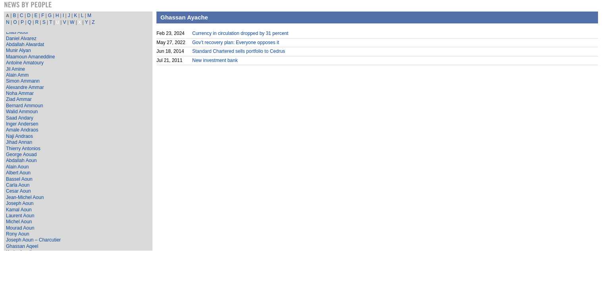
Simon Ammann (23, 81)
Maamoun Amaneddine (30, 57)
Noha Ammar (20, 93)
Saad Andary (19, 118)
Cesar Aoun (18, 191)
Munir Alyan (18, 50)
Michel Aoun (19, 221)
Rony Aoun (17, 234)
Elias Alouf (17, 32)
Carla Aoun (17, 185)
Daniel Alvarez (21, 38)
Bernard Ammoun (24, 105)
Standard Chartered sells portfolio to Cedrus (238, 51)
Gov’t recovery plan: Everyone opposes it (235, 42)
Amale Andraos (22, 130)
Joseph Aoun (19, 203)
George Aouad (21, 154)
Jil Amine (15, 69)
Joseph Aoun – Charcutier (33, 240)
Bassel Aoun (19, 179)
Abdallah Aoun (21, 160)
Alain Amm (17, 75)
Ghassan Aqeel (22, 246)
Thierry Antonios (23, 148)
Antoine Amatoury (25, 63)
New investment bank (215, 60)
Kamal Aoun (19, 210)
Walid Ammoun (22, 111)
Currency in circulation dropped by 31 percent (240, 33)
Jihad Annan (19, 142)
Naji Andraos (19, 136)
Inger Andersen (22, 124)
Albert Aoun (18, 173)
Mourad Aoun (20, 228)
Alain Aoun (17, 167)
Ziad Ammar (19, 99)
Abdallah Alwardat (25, 44)
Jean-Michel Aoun (25, 197)
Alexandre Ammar (25, 87)
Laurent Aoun (20, 215)
